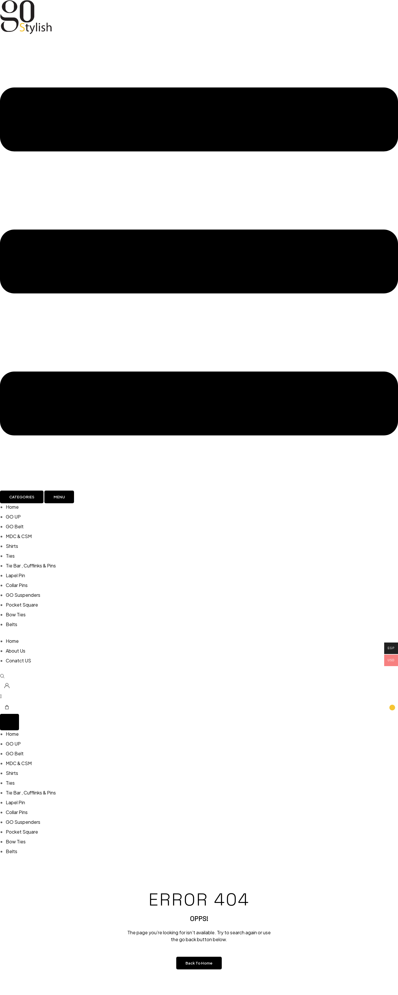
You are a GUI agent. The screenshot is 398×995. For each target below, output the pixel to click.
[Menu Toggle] (9, 722)
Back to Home (199, 963)
